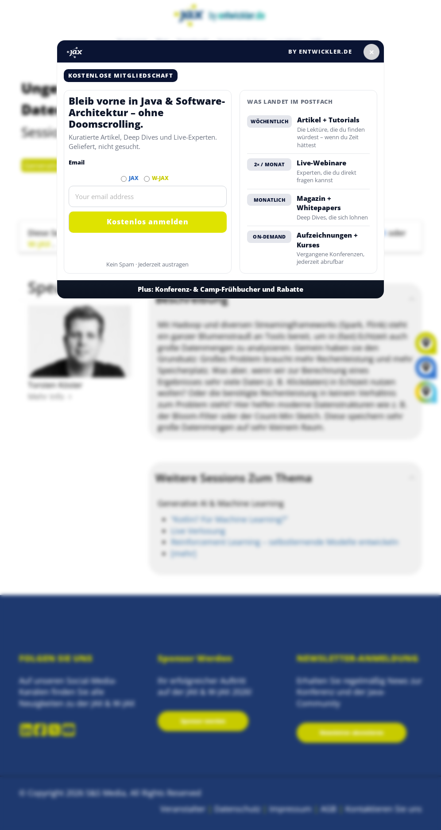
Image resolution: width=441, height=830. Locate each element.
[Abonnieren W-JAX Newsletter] (147, 179)
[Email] (148, 196)
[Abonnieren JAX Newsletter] (124, 179)
